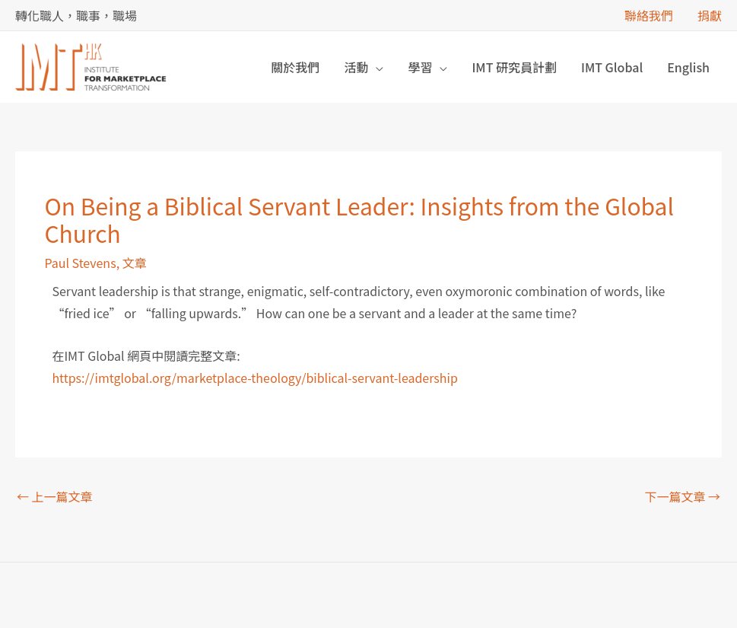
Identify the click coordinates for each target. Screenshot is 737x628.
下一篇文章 (682, 496)
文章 (134, 262)
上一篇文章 (55, 496)
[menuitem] (688, 67)
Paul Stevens (80, 262)
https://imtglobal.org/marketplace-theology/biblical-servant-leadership (254, 377)
